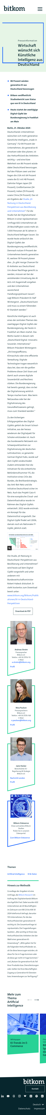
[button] (36, 1000)
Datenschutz (24, 1108)
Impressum (39, 1108)
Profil (12, 666)
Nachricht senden (17, 778)
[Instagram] (20, 1097)
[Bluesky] (25, 1097)
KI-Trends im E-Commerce (19, 1044)
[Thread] (14, 1097)
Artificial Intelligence (16, 874)
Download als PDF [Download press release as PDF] (23, 611)
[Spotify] (37, 1097)
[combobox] (39, 1104)
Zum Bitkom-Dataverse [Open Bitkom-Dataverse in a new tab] (20, 837)
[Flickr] (43, 1097)
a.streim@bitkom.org (21, 662)
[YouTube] (8, 1097)
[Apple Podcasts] (31, 1097)
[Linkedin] (3, 1097)
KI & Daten (32, 874)
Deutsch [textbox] (37, 1104)
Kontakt (35, 1088)
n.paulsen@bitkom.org (21, 720)
